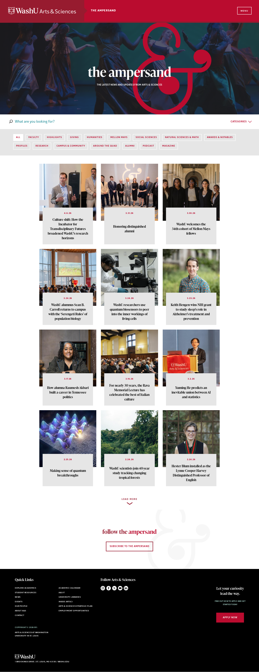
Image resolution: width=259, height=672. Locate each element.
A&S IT (62, 593)
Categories (239, 122)
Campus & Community (70, 146)
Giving (74, 137)
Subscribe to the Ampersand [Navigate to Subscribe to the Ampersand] (129, 546)
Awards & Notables (220, 137)
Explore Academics (25, 588)
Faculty (33, 137)
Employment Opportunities (74, 611)
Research (42, 146)
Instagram (103, 588)
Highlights (54, 137)
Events (18, 602)
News (17, 597)
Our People (21, 606)
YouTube (120, 588)
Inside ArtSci (66, 602)
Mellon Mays (118, 137)
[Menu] (244, 11)
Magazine (168, 146)
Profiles (21, 146)
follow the (129, 531)
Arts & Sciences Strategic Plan (75, 606)
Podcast (148, 146)
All (18, 137)
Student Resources (25, 593)
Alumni (130, 146)
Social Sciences (146, 137)
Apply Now (230, 617)
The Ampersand (103, 10)
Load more (129, 499)
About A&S (20, 611)
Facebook (108, 588)
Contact (19, 615)
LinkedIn (126, 588)
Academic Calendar (69, 588)
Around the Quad (105, 146)
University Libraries (70, 597)
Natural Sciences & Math (182, 137)
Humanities (94, 137)
